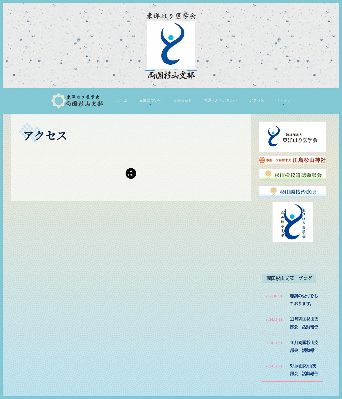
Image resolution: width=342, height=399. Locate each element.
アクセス (256, 100)
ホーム (121, 100)
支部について (150, 100)
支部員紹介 (182, 100)
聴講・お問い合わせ (221, 100)
